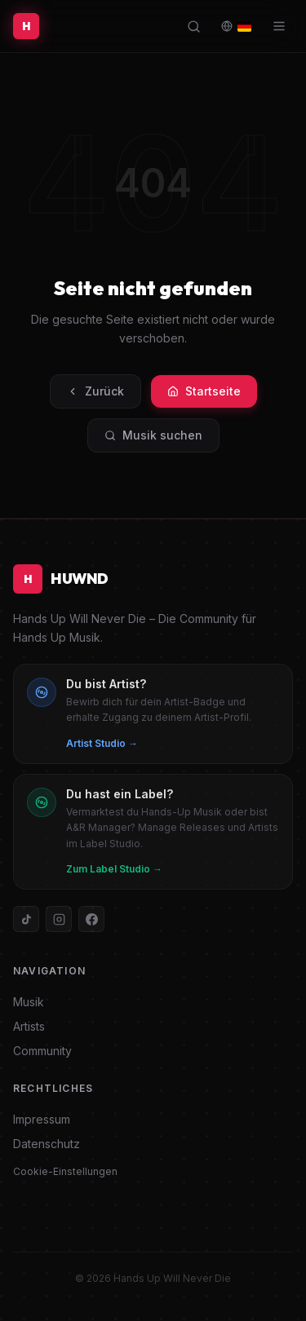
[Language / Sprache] (236, 26)
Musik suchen (153, 435)
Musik (28, 1002)
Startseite (204, 391)
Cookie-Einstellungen (65, 1171)
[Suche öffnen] (193, 26)
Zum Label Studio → (114, 869)
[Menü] (279, 26)
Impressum (41, 1119)
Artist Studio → (102, 743)
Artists (29, 1026)
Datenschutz (46, 1144)
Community (42, 1051)
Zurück (95, 391)
